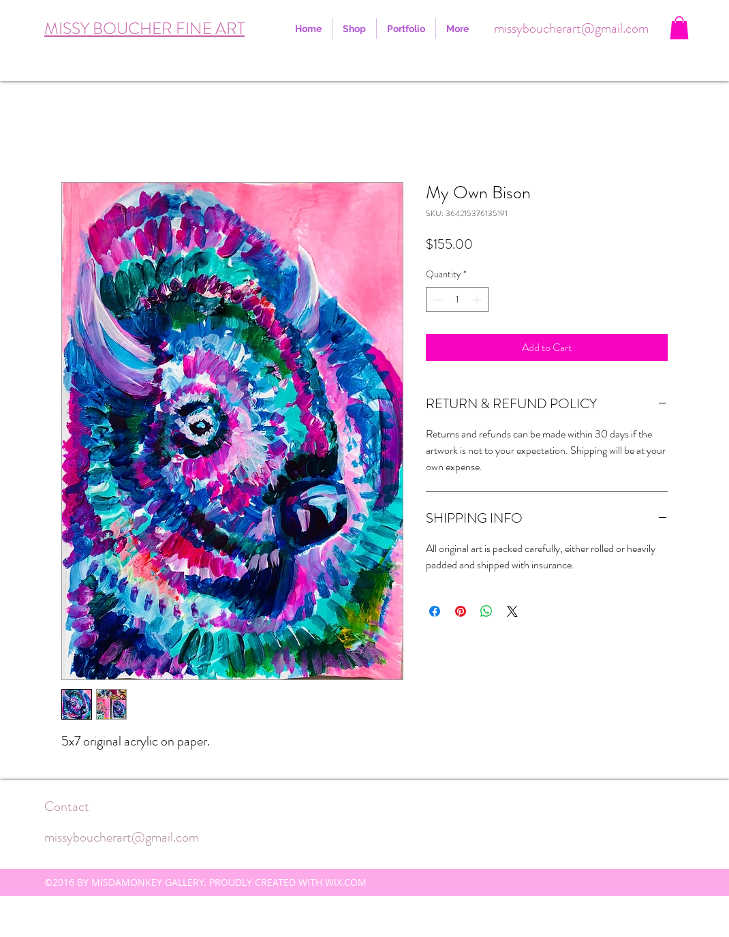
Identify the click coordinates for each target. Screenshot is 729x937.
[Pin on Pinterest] (460, 611)
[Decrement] (436, 299)
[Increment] (477, 299)
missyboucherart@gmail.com (571, 28)
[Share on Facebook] (434, 611)
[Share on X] (512, 611)
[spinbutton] (457, 299)
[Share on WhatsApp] (486, 611)
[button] (679, 27)
